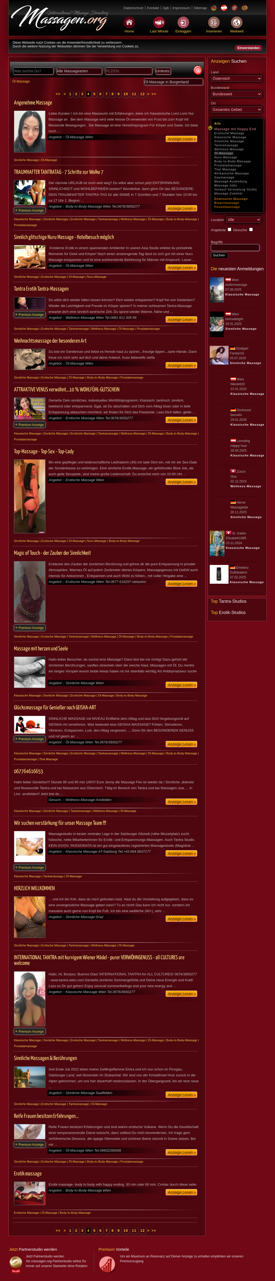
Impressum (181, 8)
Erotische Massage (229, 133)
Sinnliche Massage (229, 141)
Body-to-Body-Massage (232, 161)
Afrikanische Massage (231, 173)
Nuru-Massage (225, 157)
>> (153, 94)
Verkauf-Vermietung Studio (235, 189)
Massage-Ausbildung (230, 181)
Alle (217, 123)
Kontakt (153, 8)
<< (59, 94)
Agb (165, 8)
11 (134, 94)
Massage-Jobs (225, 185)
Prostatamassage (228, 165)
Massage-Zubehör (228, 193)
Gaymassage (224, 177)
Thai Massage (225, 169)
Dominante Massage (231, 198)
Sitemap (200, 8)
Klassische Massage (230, 137)
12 (142, 94)
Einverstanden (248, 48)
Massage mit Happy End (235, 129)
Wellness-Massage (229, 149)
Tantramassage (226, 145)
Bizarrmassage (226, 202)
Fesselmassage (227, 206)
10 (126, 94)
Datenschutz (133, 8)
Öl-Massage (223, 153)
